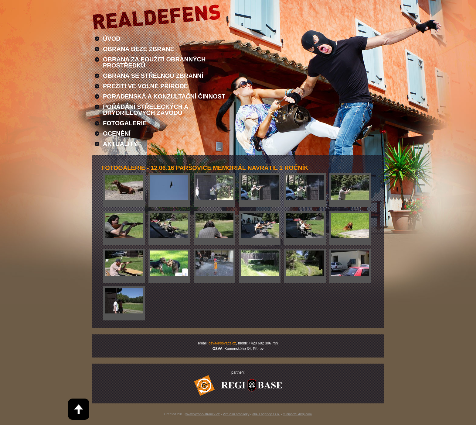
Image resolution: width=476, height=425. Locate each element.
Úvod (112, 38)
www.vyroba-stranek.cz (202, 414)
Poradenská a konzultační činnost (164, 96)
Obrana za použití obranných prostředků (154, 62)
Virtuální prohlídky (236, 414)
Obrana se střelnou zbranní (153, 75)
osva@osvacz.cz (222, 343)
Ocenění (117, 133)
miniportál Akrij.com (297, 414)
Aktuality (120, 143)
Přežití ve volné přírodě (145, 86)
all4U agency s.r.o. (266, 414)
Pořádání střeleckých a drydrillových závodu (146, 109)
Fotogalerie (125, 123)
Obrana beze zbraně (138, 49)
